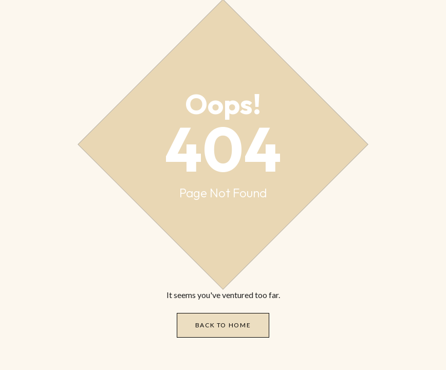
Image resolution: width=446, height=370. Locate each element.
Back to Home (223, 325)
